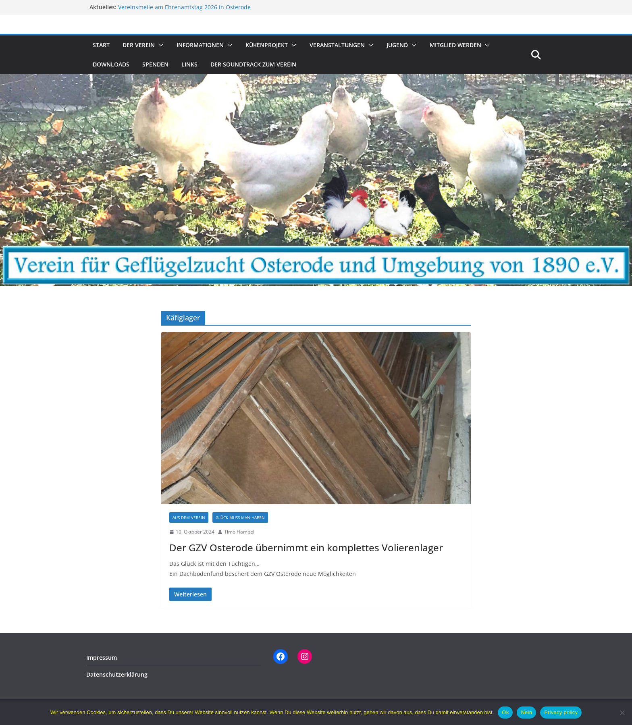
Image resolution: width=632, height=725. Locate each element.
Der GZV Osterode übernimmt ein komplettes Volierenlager (306, 547)
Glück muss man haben (240, 517)
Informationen (200, 45)
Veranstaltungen (337, 45)
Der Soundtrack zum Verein (253, 64)
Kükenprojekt (266, 45)
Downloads (111, 64)
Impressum (101, 657)
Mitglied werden (455, 45)
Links (189, 64)
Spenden (155, 64)
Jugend (397, 45)
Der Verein (139, 45)
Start (101, 45)
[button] (159, 45)
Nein (526, 712)
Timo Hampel (239, 531)
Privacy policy (561, 712)
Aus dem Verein (189, 517)
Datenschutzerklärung (117, 674)
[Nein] (622, 712)
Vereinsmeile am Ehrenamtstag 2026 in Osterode (184, 7)
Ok (505, 712)
